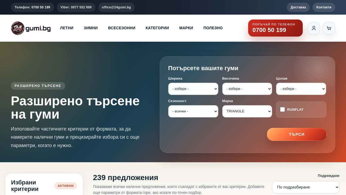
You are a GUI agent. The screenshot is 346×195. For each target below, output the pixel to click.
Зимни (91, 28)
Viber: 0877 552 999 (76, 7)
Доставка (298, 7)
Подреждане (329, 176)
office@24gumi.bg (116, 7)
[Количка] (329, 28)
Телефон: (32, 7)
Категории (157, 28)
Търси (297, 134)
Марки (186, 28)
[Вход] (314, 28)
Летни (66, 28)
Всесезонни (121, 28)
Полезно (213, 28)
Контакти (323, 7)
